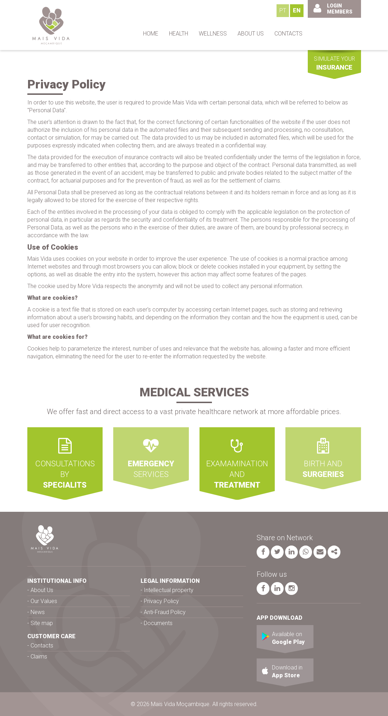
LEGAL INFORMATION (170, 580)
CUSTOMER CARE (51, 636)
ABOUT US (250, 33)
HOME (150, 33)
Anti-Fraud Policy (165, 612)
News (38, 612)
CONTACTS (288, 33)
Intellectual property (168, 590)
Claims (39, 656)
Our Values (44, 601)
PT (282, 10)
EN (297, 10)
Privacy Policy (161, 601)
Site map (42, 623)
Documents (158, 623)
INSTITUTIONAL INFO (57, 580)
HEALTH (178, 33)
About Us (42, 590)
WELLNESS (213, 33)
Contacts (42, 645)
